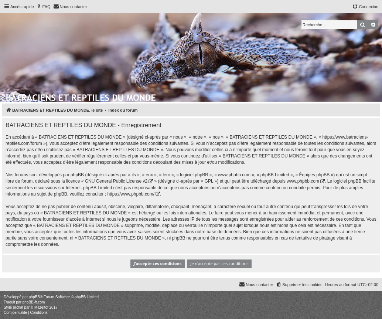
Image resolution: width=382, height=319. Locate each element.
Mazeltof (41, 307)
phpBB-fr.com (34, 302)
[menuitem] (43, 6)
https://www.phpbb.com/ (130, 194)
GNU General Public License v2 (116, 181)
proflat (18, 307)
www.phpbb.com (303, 181)
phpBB (34, 297)
